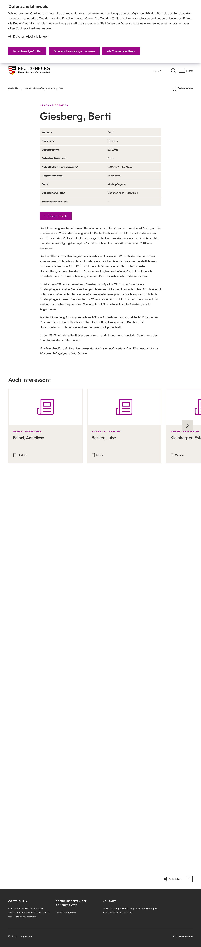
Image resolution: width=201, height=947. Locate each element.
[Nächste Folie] (187, 425)
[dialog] (100, 31)
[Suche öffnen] (173, 71)
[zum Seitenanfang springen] (189, 879)
